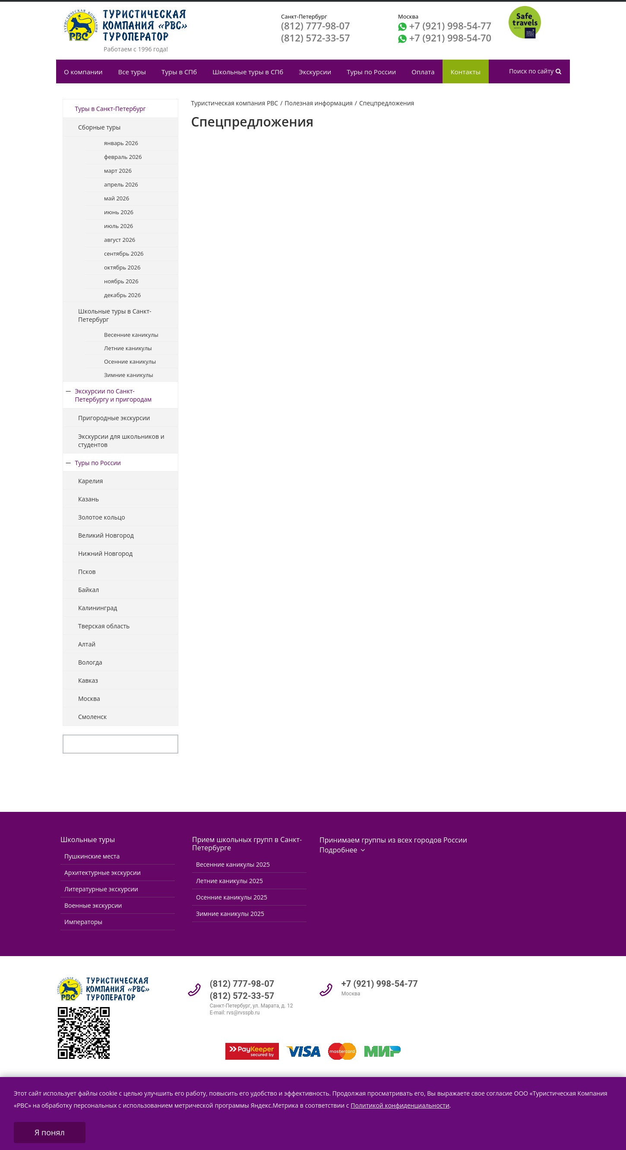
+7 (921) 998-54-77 (450, 25)
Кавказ (88, 680)
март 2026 (118, 170)
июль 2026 (118, 226)
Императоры (83, 922)
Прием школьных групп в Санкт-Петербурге (247, 843)
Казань (88, 499)
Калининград (97, 608)
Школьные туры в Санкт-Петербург (115, 315)
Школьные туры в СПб (247, 71)
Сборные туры (99, 127)
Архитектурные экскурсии (102, 872)
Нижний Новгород (105, 553)
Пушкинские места (92, 856)
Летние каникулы (128, 348)
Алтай (86, 644)
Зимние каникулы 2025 (230, 913)
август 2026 (119, 240)
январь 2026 (121, 143)
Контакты (466, 71)
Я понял (50, 1132)
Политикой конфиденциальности (400, 1105)
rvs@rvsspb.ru (243, 1013)
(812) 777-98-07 (315, 25)
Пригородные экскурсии (114, 418)
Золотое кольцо (101, 517)
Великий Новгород (106, 535)
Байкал (88, 590)
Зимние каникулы (128, 375)
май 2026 (116, 198)
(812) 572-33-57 (315, 37)
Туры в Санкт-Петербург (110, 109)
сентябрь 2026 (124, 253)
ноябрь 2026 (121, 281)
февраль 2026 (123, 157)
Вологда (90, 662)
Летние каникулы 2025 (229, 881)
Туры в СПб (179, 71)
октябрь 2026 (122, 267)
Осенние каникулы (130, 361)
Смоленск (92, 717)
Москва (89, 698)
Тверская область (104, 626)
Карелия (90, 481)
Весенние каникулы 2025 (233, 864)
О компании (83, 71)
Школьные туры (87, 839)
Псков (87, 571)
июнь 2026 (118, 212)
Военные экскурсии (93, 905)
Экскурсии (315, 71)
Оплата (422, 71)
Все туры (132, 71)
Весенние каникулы (131, 335)
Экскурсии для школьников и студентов (121, 440)
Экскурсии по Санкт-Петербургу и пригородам (113, 395)
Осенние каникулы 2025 (231, 897)
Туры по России (371, 71)
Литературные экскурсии (101, 889)
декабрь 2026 (122, 295)
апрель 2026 (121, 184)
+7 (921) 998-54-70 (450, 37)
